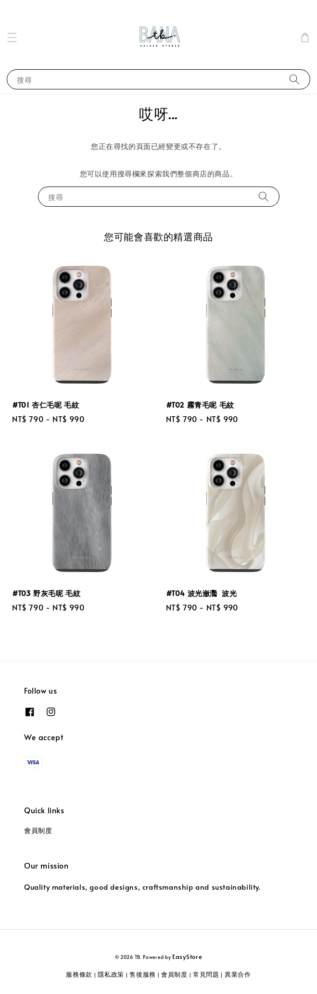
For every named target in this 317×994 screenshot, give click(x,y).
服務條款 (79, 974)
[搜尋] (294, 79)
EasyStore (187, 956)
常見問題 (206, 974)
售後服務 (142, 974)
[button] (12, 37)
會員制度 (38, 830)
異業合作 (238, 974)
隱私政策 (111, 974)
